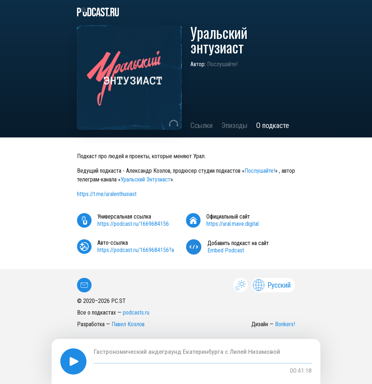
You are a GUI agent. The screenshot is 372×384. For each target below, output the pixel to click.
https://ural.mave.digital (232, 223)
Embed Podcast (225, 250)
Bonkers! (285, 324)
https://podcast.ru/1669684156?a (135, 250)
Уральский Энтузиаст (145, 179)
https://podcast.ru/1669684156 (133, 223)
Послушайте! (222, 64)
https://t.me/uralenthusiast (107, 194)
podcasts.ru (136, 312)
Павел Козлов (128, 324)
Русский (272, 285)
